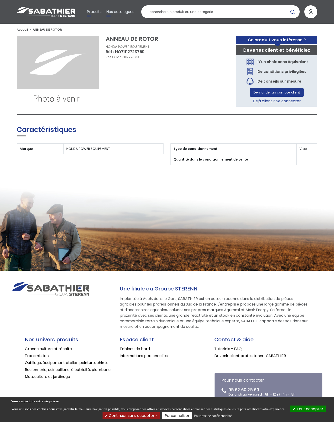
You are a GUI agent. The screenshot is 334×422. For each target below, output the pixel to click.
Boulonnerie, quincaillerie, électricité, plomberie (68, 369)
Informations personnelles (144, 355)
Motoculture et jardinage (47, 376)
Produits (94, 11)
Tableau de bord (135, 348)
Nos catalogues (120, 11)
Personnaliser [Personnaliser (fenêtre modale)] (177, 415)
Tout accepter (308, 409)
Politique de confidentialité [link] (213, 416)
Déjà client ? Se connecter (277, 101)
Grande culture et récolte (48, 348)
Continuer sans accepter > (131, 415)
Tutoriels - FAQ (228, 348)
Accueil (22, 29)
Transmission (37, 355)
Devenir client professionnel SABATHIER (250, 355)
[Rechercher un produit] (220, 11)
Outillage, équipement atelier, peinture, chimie (67, 362)
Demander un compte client (277, 92)
